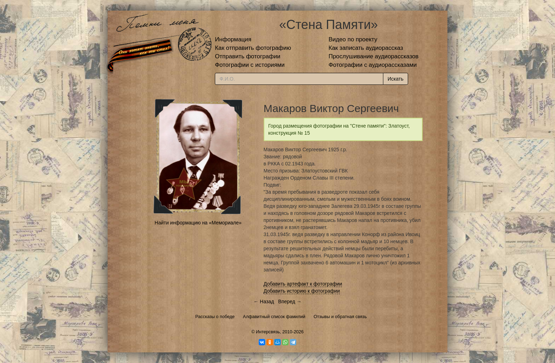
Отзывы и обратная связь (340, 316)
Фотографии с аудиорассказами (372, 65)
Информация (233, 39)
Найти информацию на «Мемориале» (198, 223)
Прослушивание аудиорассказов (373, 56)
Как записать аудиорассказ (365, 48)
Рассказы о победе (215, 316)
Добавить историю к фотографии (302, 291)
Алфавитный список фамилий (274, 316)
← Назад (263, 301)
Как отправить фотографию (253, 48)
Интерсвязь (268, 331)
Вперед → (290, 301)
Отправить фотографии (247, 56)
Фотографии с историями (250, 65)
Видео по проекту (352, 39)
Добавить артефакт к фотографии (303, 284)
